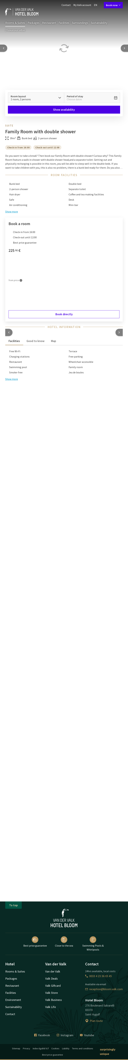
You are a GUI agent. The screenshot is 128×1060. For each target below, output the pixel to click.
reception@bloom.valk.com (104, 989)
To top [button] (13, 905)
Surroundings (80, 23)
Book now (113, 5)
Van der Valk (52, 971)
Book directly (64, 314)
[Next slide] (124, 48)
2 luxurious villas (15, 30)
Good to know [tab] (35, 341)
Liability (65, 1048)
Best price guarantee (35, 941)
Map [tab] (53, 341)
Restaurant (49, 23)
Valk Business (53, 1000)
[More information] (21, 280)
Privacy (26, 1048)
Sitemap (16, 1048)
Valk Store (51, 993)
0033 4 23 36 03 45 (98, 976)
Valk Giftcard (53, 986)
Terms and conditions (82, 1048)
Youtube (87, 1035)
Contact (66, 5)
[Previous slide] (3, 48)
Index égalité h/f (41, 1048)
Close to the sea (64, 941)
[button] (9, 332)
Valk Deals (51, 978)
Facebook (42, 1035)
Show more (11, 379)
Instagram (65, 1035)
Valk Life (50, 1007)
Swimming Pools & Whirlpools (93, 943)
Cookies (55, 1048)
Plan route (94, 1021)
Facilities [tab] (14, 341)
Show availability (64, 109)
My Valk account (82, 5)
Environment (13, 1000)
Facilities (64, 23)
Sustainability (99, 23)
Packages (33, 23)
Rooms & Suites (15, 23)
